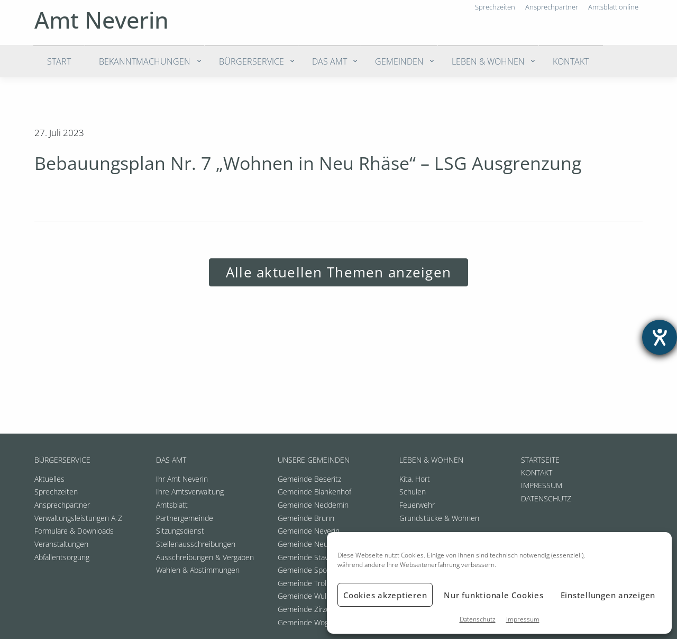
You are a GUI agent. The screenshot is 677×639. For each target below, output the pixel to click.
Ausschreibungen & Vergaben (205, 557)
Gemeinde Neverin (309, 531)
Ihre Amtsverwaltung (190, 492)
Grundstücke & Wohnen (439, 518)
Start (59, 61)
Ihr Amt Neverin (182, 479)
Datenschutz (478, 619)
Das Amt (329, 61)
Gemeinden (399, 61)
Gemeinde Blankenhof (314, 492)
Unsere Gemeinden (314, 460)
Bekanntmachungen (144, 61)
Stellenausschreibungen (195, 544)
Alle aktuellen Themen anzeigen (338, 272)
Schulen (412, 492)
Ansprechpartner (62, 505)
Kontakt (571, 61)
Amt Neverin (101, 19)
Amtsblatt (172, 505)
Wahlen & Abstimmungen (198, 570)
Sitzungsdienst (180, 531)
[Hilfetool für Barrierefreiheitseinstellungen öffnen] (659, 337)
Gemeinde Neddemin (313, 505)
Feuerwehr (417, 505)
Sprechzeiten (56, 492)
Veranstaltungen (61, 544)
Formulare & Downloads (74, 531)
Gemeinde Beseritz (309, 479)
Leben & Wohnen (488, 61)
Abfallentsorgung (61, 557)
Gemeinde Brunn (306, 518)
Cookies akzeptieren (385, 595)
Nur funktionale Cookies (493, 595)
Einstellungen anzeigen (608, 595)
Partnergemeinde (184, 518)
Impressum (522, 619)
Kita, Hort (414, 479)
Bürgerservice (251, 61)
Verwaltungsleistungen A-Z (78, 518)
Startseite (540, 460)
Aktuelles (49, 479)
